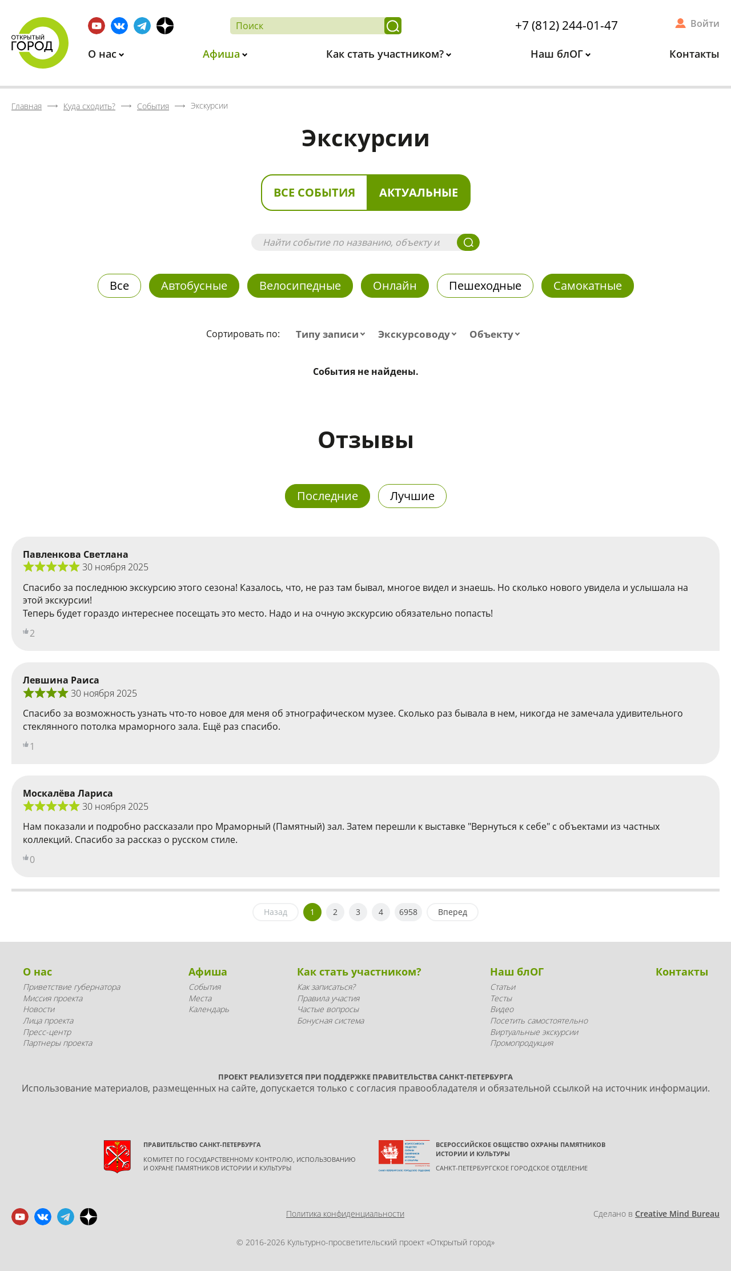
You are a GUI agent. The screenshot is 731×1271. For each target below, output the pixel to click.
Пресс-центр (47, 1031)
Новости (38, 1009)
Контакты (694, 54)
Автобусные (194, 285)
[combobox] (333, 334)
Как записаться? (326, 986)
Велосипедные (300, 285)
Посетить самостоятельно (539, 1020)
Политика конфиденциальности (345, 1213)
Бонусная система (330, 1020)
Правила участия (328, 998)
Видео (501, 1009)
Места (199, 998)
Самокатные (587, 285)
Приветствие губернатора (71, 986)
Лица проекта (48, 1020)
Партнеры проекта (57, 1042)
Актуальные (418, 192)
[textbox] (333, 334)
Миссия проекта (52, 998)
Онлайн (395, 285)
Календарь (208, 1009)
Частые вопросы (328, 1009)
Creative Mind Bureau (677, 1213)
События (204, 986)
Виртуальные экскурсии (534, 1031)
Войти (705, 23)
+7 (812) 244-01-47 (566, 25)
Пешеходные (485, 285)
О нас (103, 54)
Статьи (502, 986)
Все (119, 285)
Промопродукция (521, 1042)
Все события (314, 192)
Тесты (501, 998)
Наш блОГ (558, 54)
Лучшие (412, 495)
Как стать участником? (386, 54)
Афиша (223, 54)
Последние (327, 495)
